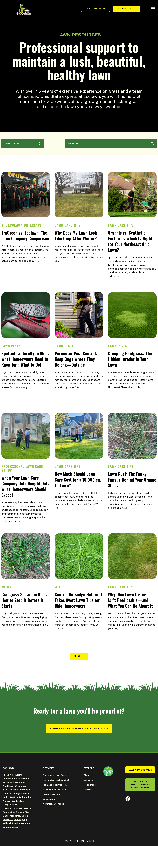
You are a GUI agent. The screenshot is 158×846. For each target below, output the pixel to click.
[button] (79, 656)
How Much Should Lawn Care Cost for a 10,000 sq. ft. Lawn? (78, 480)
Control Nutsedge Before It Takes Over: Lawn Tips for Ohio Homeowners (78, 600)
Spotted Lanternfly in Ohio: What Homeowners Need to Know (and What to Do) (25, 359)
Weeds (6, 586)
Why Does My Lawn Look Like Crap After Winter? (76, 235)
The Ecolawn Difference (21, 225)
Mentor (27, 808)
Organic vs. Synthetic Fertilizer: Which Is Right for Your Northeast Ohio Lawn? (130, 241)
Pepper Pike (22, 812)
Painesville (9, 812)
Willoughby (20, 819)
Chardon (7, 808)
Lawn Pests (11, 345)
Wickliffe (8, 819)
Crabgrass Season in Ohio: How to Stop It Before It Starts (24, 600)
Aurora (6, 801)
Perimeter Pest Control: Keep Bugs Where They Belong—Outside (76, 359)
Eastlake (18, 808)
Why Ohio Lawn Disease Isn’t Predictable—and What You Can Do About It (130, 600)
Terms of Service (86, 841)
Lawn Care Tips (67, 225)
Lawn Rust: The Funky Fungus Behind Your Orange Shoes (132, 480)
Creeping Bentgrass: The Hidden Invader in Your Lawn (130, 359)
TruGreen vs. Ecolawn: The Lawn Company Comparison (25, 235)
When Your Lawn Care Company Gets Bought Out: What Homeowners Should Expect (25, 486)
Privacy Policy (70, 841)
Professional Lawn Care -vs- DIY (23, 468)
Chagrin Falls (10, 804)
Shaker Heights (11, 815)
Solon (24, 815)
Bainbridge (17, 801)
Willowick (8, 823)
